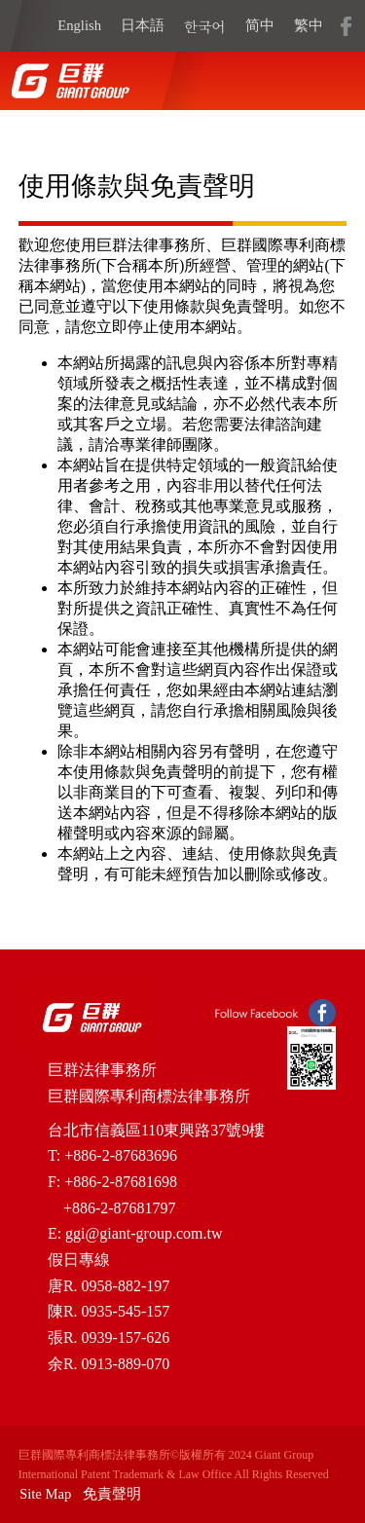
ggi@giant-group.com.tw (143, 1233)
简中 (259, 25)
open (326, 80)
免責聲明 (112, 1494)
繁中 (308, 25)
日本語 (142, 25)
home (70, 81)
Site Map (45, 1494)
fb (345, 25)
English (79, 25)
